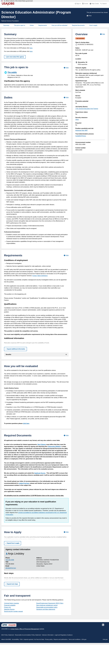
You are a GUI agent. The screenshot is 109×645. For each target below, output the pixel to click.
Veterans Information (48, 635)
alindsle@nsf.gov (11, 568)
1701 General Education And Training (86, 108)
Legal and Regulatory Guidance (64, 635)
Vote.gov (105, 639)
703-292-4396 (10, 560)
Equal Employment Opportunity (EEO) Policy (49, 603)
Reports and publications (61, 639)
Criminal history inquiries (11, 603)
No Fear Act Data (39, 639)
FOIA (21, 639)
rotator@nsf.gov (24, 483)
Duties (32, 25)
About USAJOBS (6, 639)
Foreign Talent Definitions (40, 275)
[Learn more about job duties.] (66, 97)
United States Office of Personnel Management (25, 629)
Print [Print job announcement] (89, 16)
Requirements (42, 25)
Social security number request (13, 611)
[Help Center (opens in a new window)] (94, 4)
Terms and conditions (74, 639)
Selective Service (9, 609)
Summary (6, 25)
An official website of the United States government (18, 1)
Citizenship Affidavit (54, 446)
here (31, 48)
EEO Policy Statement (7, 635)
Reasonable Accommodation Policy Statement (28, 635)
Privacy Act (7, 607)
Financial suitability (9, 605)
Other (77, 119)
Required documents (78, 25)
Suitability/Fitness (80, 136)
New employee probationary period (46, 605)
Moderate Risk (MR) (81, 130)
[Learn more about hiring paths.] (66, 67)
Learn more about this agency (15, 57)
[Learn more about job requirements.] (66, 255)
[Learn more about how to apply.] (66, 532)
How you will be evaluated (59, 25)
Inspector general (28, 639)
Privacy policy (49, 639)
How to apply (93, 25)
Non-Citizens (42, 444)
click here (26, 423)
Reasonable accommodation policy (46, 607)
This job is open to (19, 25)
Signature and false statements (45, 609)
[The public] (20, 74)
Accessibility (15, 639)
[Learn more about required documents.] (66, 435)
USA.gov (83, 639)
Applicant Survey (39, 473)
